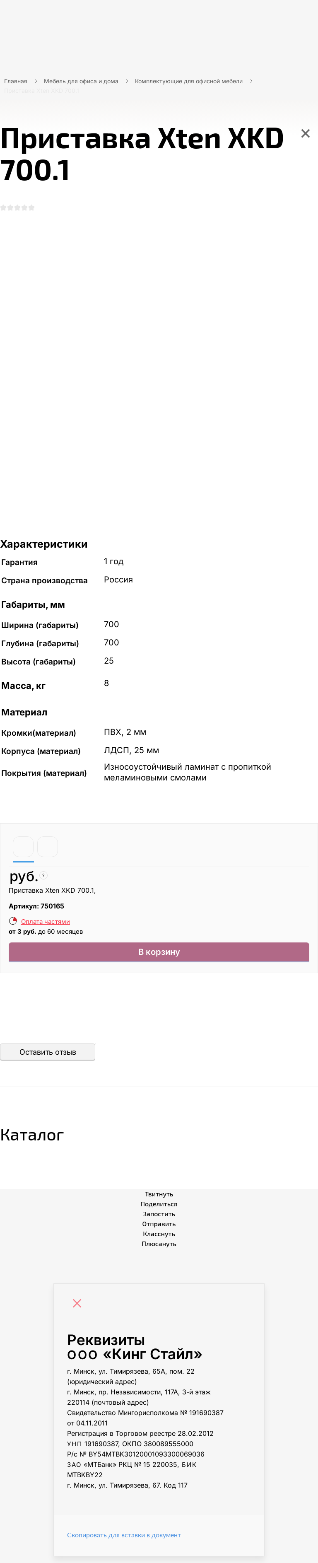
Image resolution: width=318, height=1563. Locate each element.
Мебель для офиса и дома (81, 81)
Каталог (47, 1137)
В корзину (159, 957)
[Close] (79, 1311)
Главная (15, 81)
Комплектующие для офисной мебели (189, 81)
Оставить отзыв (47, 1058)
